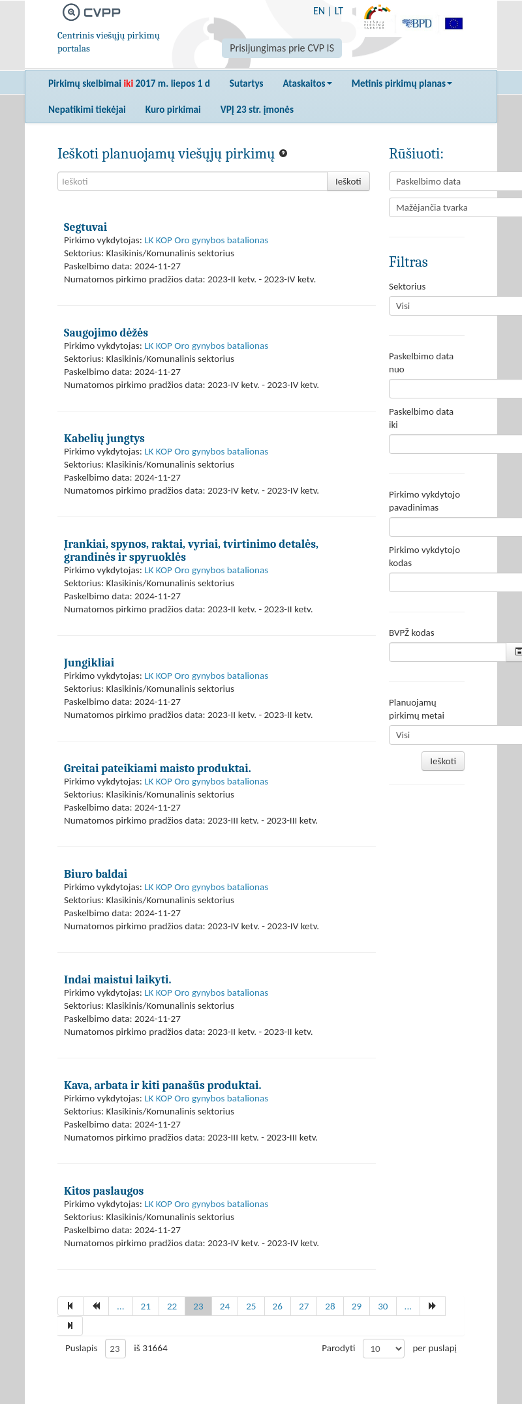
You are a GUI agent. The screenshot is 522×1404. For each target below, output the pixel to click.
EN (319, 11)
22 (172, 1306)
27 (304, 1306)
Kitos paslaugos (104, 1190)
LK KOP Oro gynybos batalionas (206, 240)
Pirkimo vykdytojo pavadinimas (424, 500)
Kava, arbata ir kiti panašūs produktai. (162, 1085)
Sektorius (407, 286)
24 (225, 1306)
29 (356, 1306)
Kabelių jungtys (104, 438)
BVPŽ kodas (412, 632)
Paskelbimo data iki (421, 418)
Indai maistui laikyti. (118, 979)
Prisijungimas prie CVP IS (282, 48)
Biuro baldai (95, 873)
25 (251, 1306)
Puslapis (81, 1348)
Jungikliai (89, 662)
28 (330, 1306)
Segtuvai (85, 226)
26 (278, 1306)
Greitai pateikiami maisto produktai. (157, 768)
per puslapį (434, 1348)
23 (198, 1306)
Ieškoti (348, 181)
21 (146, 1306)
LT (339, 11)
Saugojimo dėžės (106, 332)
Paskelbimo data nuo (421, 362)
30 (383, 1306)
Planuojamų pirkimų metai (416, 708)
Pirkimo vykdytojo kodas (424, 556)
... (121, 1306)
